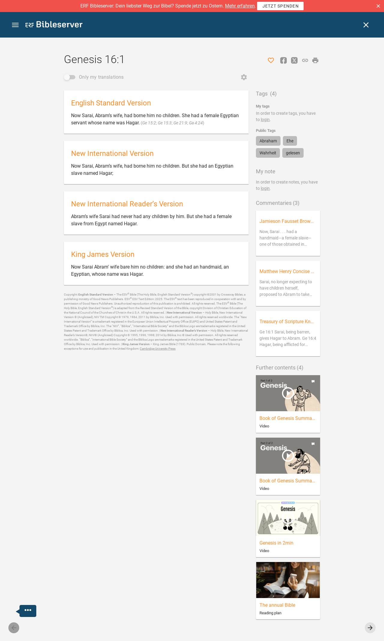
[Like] (271, 60)
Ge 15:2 (149, 122)
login (265, 119)
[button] (378, 6)
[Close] (366, 25)
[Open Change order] (244, 77)
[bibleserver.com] (54, 25)
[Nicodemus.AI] (13, 611)
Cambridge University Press (158, 348)
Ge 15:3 (165, 122)
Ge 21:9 (180, 122)
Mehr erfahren (240, 6)
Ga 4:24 (196, 122)
